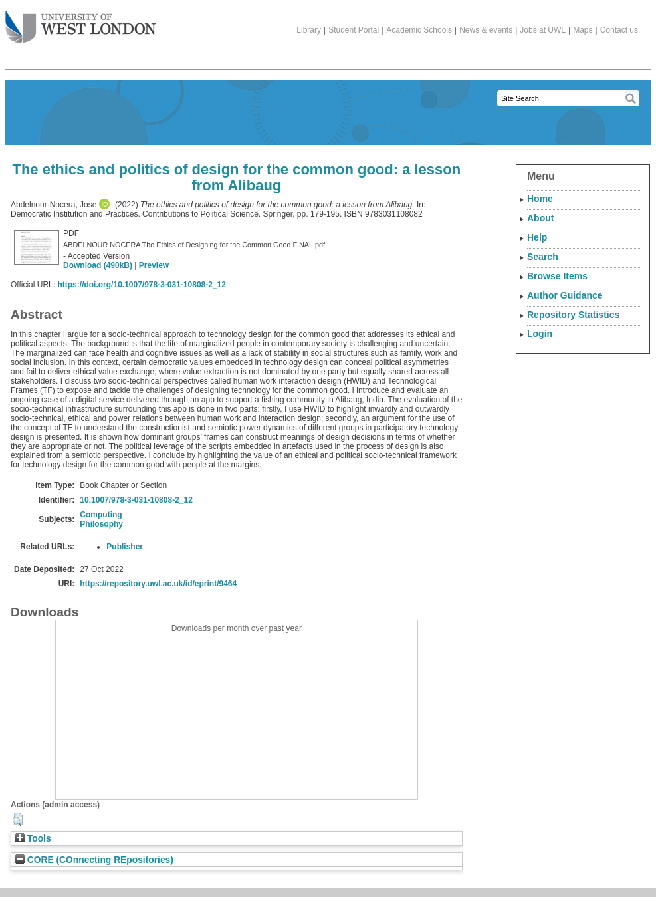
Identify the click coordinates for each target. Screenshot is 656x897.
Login (539, 333)
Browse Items (557, 276)
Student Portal (353, 30)
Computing (101, 514)
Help (537, 237)
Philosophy (101, 524)
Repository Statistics (573, 314)
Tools (33, 839)
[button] (18, 819)
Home (540, 198)
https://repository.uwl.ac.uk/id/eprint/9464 (158, 583)
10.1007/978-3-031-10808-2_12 (136, 500)
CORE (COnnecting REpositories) (94, 860)
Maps (582, 30)
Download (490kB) (97, 265)
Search (542, 256)
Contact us (619, 30)
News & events (485, 30)
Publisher (124, 546)
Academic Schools (419, 30)
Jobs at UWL (543, 30)
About (540, 218)
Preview (154, 265)
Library (308, 30)
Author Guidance (565, 295)
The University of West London (81, 22)
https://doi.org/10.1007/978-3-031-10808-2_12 (141, 284)
